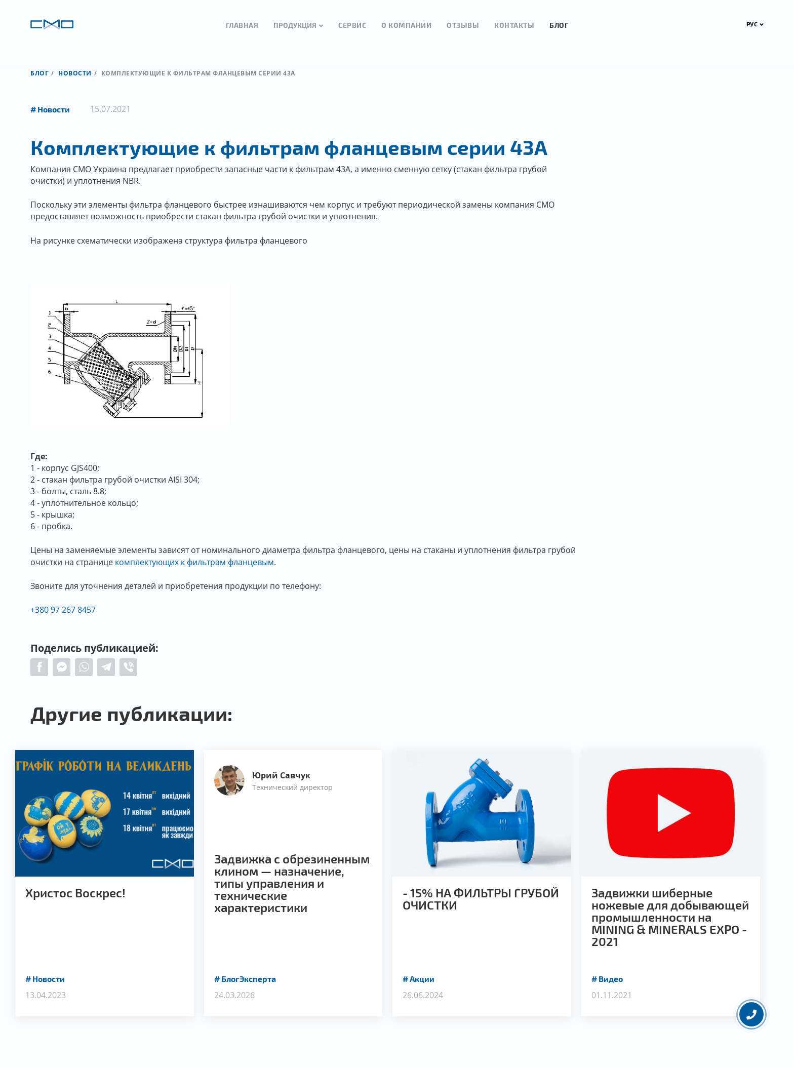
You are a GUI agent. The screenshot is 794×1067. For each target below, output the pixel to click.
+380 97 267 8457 (63, 609)
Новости (75, 73)
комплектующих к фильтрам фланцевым (194, 562)
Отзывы (463, 25)
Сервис (352, 25)
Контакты (514, 25)
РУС (755, 23)
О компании (406, 25)
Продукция (294, 25)
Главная (242, 25)
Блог (558, 25)
